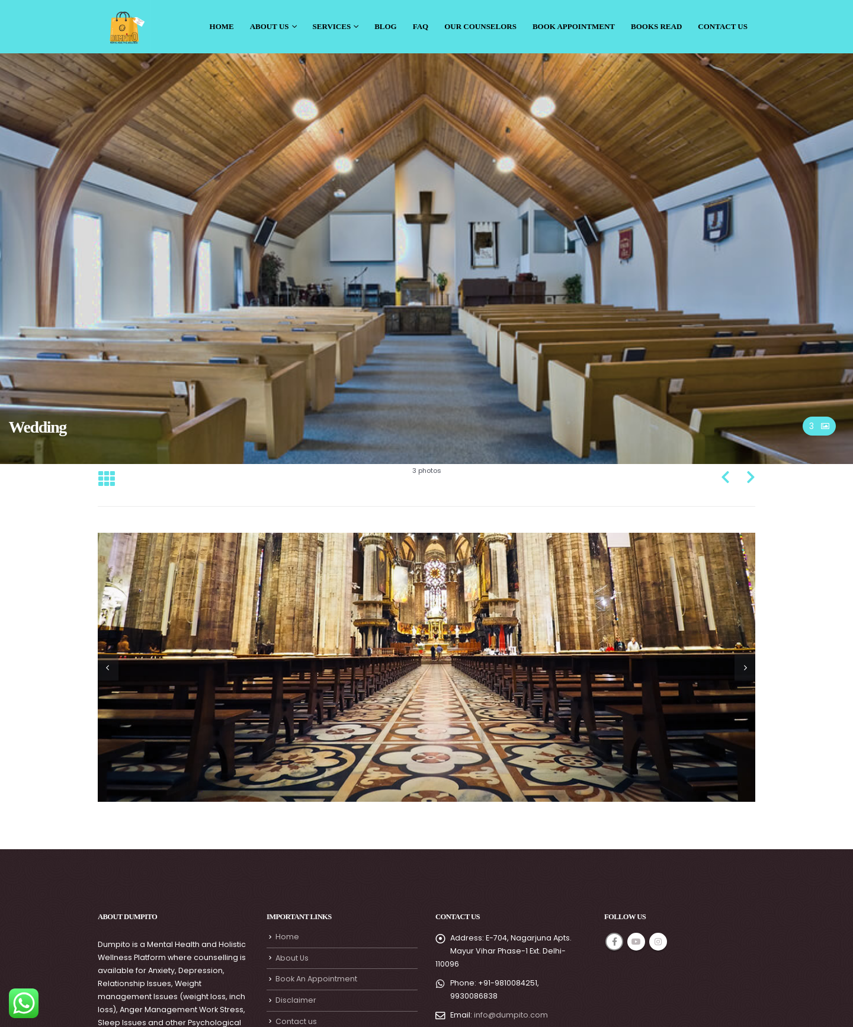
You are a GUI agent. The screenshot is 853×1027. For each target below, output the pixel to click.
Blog (385, 26)
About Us (269, 26)
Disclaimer (295, 1000)
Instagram (658, 942)
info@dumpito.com (511, 1015)
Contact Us (723, 26)
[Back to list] (106, 479)
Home (222, 26)
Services (332, 26)
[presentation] (108, 667)
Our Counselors (480, 26)
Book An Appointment (316, 979)
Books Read (656, 26)
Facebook (614, 942)
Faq (420, 26)
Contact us (296, 1021)
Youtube (636, 942)
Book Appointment (574, 26)
